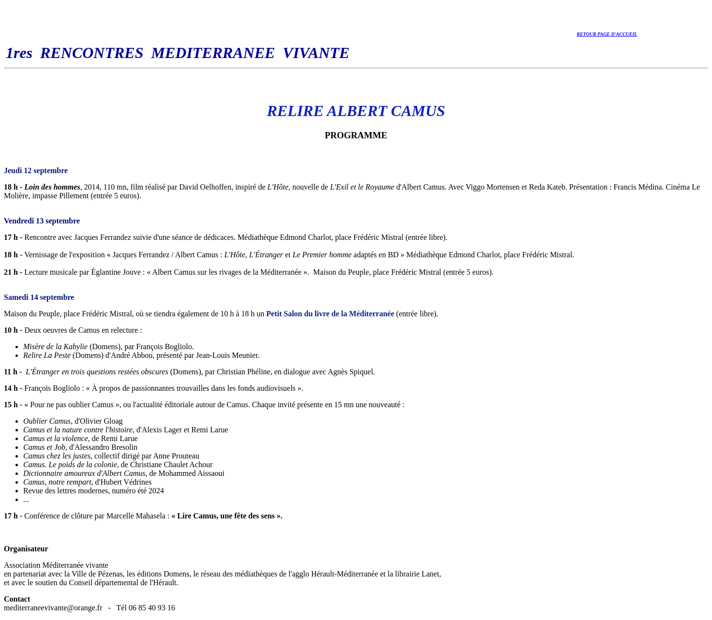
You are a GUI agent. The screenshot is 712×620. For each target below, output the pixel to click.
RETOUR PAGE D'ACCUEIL (607, 34)
